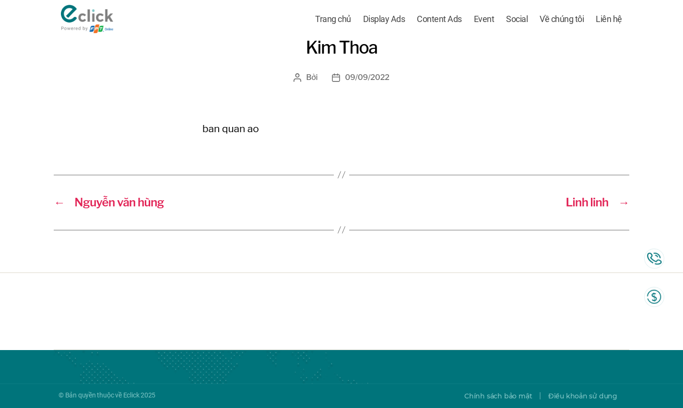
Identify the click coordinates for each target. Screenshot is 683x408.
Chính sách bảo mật (498, 396)
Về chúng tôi (562, 20)
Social (517, 20)
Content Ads (439, 20)
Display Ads (384, 20)
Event (484, 20)
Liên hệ (609, 20)
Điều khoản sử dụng (582, 396)
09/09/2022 (367, 77)
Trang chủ (333, 20)
